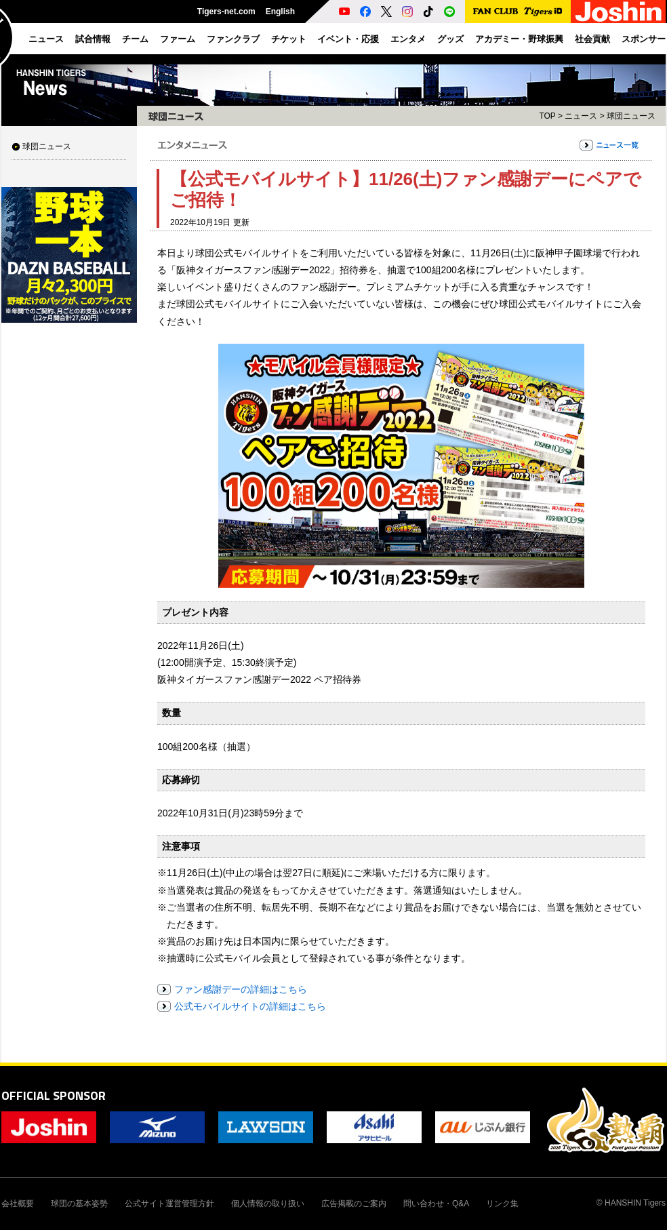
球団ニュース (46, 146)
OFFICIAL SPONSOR (53, 1095)
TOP (547, 116)
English (280, 11)
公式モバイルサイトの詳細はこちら (250, 1006)
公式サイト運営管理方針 (169, 1203)
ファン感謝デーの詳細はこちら (240, 989)
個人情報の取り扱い (267, 1203)
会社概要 (17, 1203)
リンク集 (502, 1203)
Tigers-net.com (226, 11)
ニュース (581, 116)
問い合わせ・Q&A (436, 1203)
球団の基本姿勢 (79, 1203)
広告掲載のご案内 (353, 1203)
